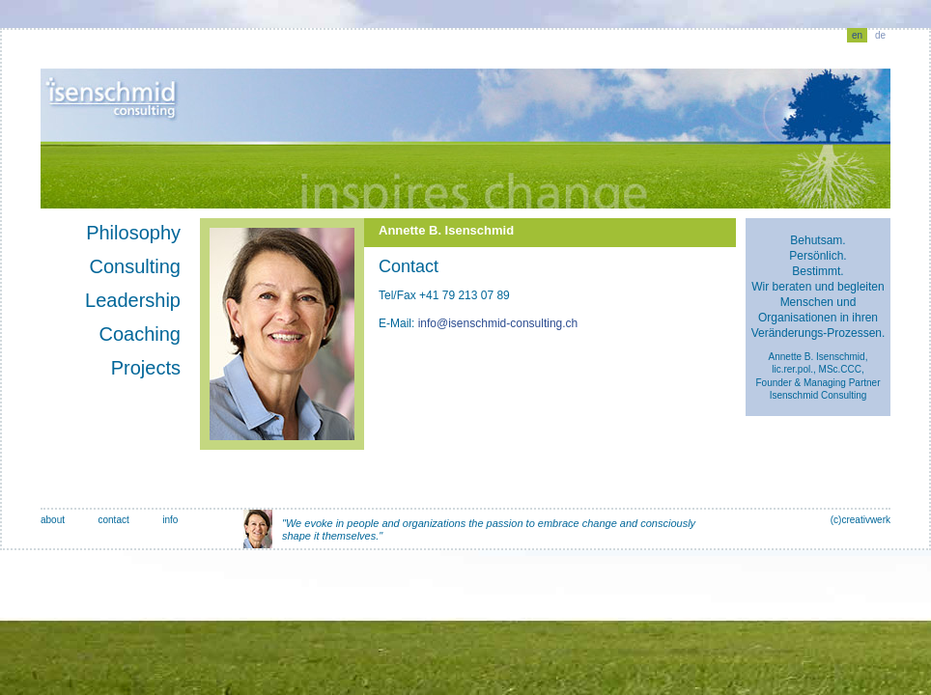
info (170, 519)
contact (113, 519)
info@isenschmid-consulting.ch (498, 323)
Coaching (140, 334)
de (880, 35)
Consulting (135, 266)
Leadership (133, 300)
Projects (146, 367)
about (53, 519)
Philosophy (133, 232)
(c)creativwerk (860, 519)
